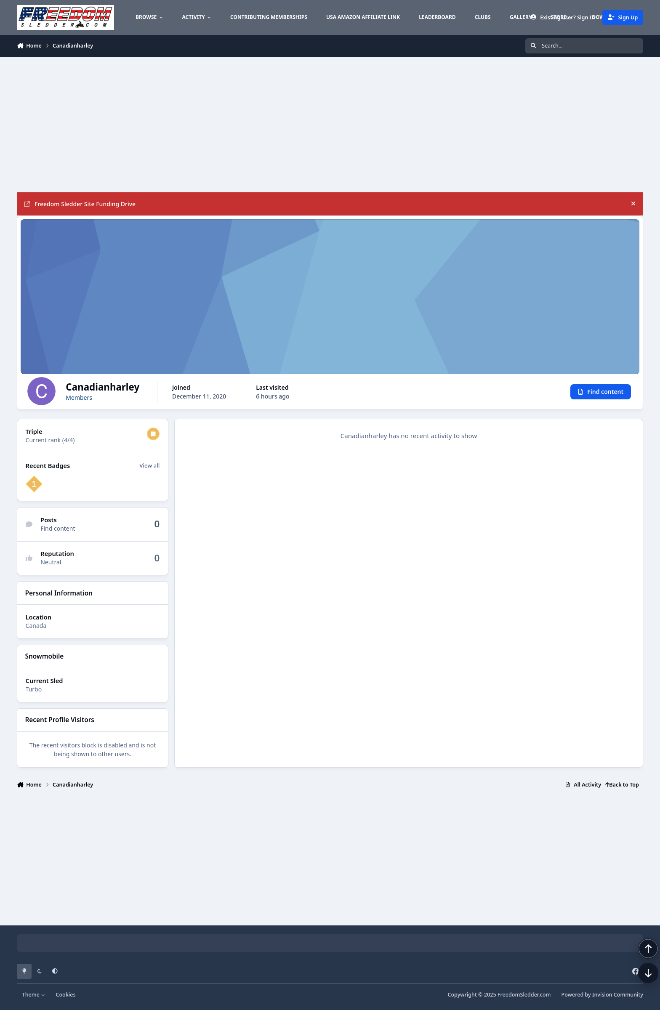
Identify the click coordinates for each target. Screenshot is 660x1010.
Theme (33, 994)
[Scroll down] (640, 990)
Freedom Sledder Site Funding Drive (80, 204)
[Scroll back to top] (640, 965)
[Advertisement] (269, 124)
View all (149, 465)
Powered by (602, 994)
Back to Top (622, 784)
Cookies (65, 994)
